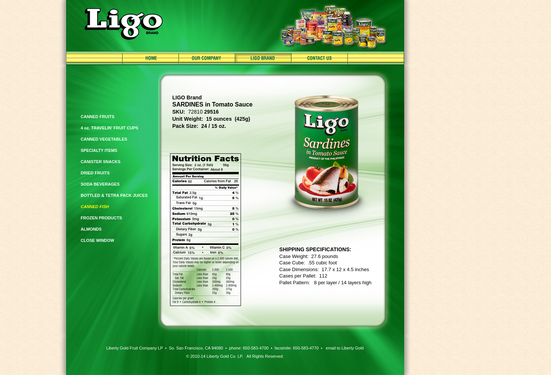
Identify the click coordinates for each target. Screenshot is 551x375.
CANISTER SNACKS (100, 161)
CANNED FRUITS (97, 116)
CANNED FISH (95, 206)
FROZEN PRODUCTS (101, 218)
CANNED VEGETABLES (104, 139)
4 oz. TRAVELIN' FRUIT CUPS (109, 128)
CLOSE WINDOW (97, 240)
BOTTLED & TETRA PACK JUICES (114, 195)
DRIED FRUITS (95, 173)
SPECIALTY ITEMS (99, 150)
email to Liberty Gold (345, 348)
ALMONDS (91, 229)
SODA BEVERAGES (100, 184)
